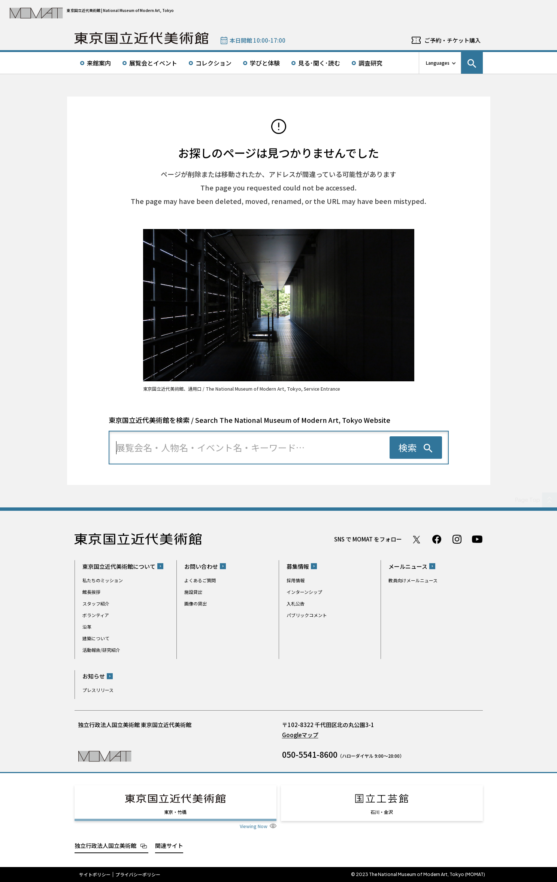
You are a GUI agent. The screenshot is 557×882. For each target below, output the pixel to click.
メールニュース (407, 566)
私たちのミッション (102, 580)
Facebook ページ (436, 539)
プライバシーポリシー (137, 874)
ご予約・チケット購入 (452, 40)
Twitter (416, 539)
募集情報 (298, 566)
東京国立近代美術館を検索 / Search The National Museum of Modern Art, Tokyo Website (249, 420)
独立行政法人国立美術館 (105, 845)
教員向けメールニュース (413, 580)
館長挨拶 (91, 592)
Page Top (527, 499)
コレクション (213, 62)
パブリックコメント (307, 615)
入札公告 (296, 603)
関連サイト (169, 845)
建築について (95, 638)
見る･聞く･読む (319, 62)
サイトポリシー (95, 874)
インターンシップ (304, 592)
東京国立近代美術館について (118, 566)
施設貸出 (193, 592)
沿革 (86, 626)
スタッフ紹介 (95, 603)
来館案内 (99, 62)
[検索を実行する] (416, 447)
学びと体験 (265, 62)
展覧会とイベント (153, 62)
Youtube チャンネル (477, 539)
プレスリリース (97, 690)
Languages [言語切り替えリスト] (437, 62)
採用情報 (296, 580)
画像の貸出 (195, 603)
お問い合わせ (201, 566)
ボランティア (95, 615)
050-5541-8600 (309, 754)
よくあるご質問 (200, 580)
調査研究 (370, 62)
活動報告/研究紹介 (101, 650)
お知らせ (93, 676)
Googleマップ (300, 735)
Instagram (457, 539)
